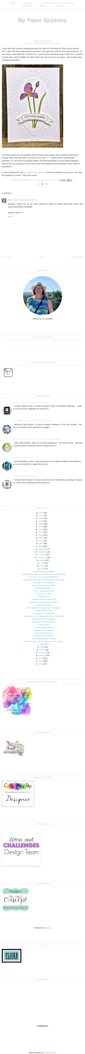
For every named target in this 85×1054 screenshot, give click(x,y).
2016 (41, 541)
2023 (41, 521)
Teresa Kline (13, 200)
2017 (41, 538)
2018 (41, 535)
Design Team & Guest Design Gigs (58, 3)
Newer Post (77, 257)
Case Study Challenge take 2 (44, 585)
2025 (41, 515)
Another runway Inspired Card (44, 599)
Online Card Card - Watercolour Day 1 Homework (44, 616)
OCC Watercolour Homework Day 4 (43, 602)
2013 (41, 658)
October (42, 555)
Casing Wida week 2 (44, 605)
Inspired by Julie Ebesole (44, 630)
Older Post (7, 257)
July (42, 563)
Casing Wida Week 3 (43, 588)
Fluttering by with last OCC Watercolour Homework (43, 580)
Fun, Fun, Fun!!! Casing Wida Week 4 (44, 577)
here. (47, 158)
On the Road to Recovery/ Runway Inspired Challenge (44, 574)
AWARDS (60, 6)
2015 (41, 543)
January (42, 655)
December (42, 549)
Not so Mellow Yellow (43, 627)
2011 (41, 664)
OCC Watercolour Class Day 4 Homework (44, 608)
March (42, 650)
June (42, 566)
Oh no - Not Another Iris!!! (43, 591)
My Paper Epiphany (42, 20)
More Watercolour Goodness (43, 619)
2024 (41, 518)
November (42, 552)
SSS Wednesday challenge (35, 172)
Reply (10, 217)
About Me (28, 3)
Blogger (47, 928)
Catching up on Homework (44, 583)
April (42, 647)
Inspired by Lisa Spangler (44, 636)
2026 (41, 513)
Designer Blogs (50, 1053)
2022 (41, 524)
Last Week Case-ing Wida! (44, 571)
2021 (41, 527)
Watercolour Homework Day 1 (44, 622)
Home (13, 3)
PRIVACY (44, 6)
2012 (41, 661)
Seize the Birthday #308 (25, 476)
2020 (41, 529)
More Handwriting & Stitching (44, 639)
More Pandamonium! (43, 633)
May (42, 569)
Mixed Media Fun (21, 458)
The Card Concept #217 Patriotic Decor (32, 421)
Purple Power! (44, 625)
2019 (41, 532)
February (42, 653)
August (42, 560)
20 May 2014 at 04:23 (27, 200)
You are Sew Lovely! (44, 594)
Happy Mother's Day (44, 611)
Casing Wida (44, 644)
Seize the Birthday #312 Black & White (32, 402)
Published (26, 6)
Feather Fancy (44, 597)
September (42, 557)
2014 (41, 546)
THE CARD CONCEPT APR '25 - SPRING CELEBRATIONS (37, 439)
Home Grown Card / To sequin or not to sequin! (44, 641)
